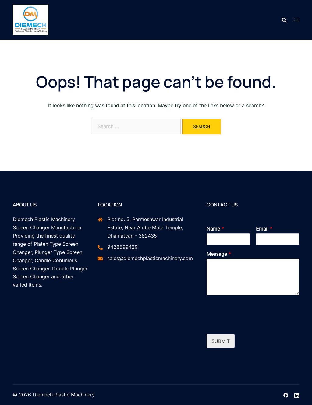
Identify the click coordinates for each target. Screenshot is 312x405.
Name (215, 229)
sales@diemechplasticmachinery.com (150, 258)
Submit (220, 341)
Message (219, 254)
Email (264, 229)
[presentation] (253, 324)
